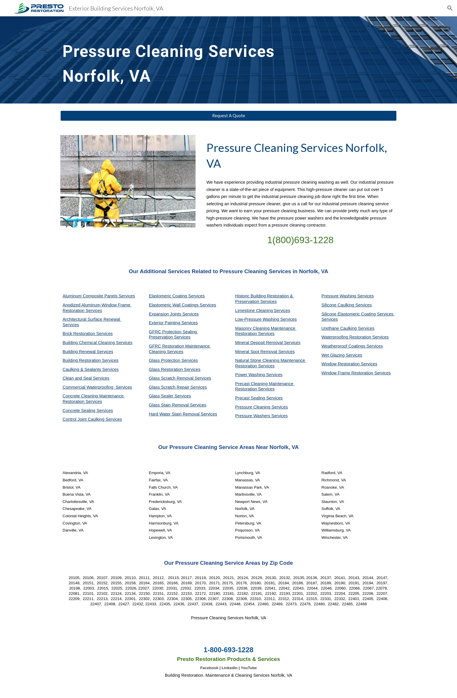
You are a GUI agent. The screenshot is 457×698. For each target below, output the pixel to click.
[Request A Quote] (228, 115)
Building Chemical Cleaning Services (98, 342)
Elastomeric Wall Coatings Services (182, 305)
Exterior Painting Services (173, 322)
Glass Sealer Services (170, 396)
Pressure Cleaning (253, 407)
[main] (185, 60)
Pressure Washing (339, 296)
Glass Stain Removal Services (177, 405)
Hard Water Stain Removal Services (183, 414)
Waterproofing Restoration (346, 337)
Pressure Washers (253, 415)
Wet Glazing (333, 355)
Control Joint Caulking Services (92, 419)
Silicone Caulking (338, 305)
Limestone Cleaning (254, 310)
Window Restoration (341, 364)
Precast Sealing (250, 398)
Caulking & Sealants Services (91, 369)
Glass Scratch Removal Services (180, 378)
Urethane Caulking (339, 328)
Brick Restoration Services (88, 333)
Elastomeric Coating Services (177, 296)
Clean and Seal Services (86, 378)
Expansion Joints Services (174, 314)
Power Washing (250, 374)
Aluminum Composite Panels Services (99, 296)
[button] (450, 8)
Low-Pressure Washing (257, 319)
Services (282, 310)
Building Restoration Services (90, 360)
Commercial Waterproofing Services (97, 387)
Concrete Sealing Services (88, 410)
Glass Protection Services (173, 360)
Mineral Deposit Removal (259, 342)
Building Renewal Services (88, 351)
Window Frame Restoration (348, 373)
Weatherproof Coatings (344, 346)
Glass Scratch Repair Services (178, 387)
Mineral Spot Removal (256, 351)
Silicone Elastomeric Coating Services (357, 314)
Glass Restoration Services (175, 369)
